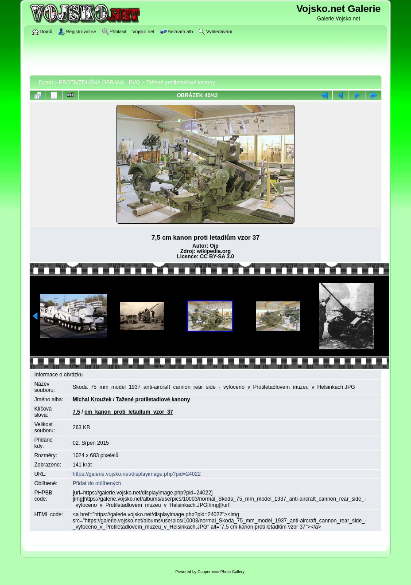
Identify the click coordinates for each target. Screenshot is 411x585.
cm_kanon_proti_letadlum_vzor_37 (129, 412)
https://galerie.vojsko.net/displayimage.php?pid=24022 (137, 474)
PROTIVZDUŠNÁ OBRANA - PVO (99, 82)
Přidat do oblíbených (97, 483)
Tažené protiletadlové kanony (180, 82)
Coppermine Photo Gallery (221, 571)
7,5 (76, 412)
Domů (46, 82)
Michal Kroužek (92, 399)
